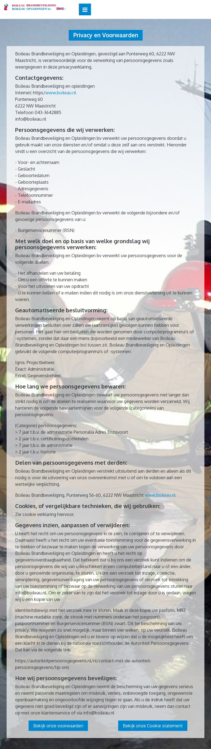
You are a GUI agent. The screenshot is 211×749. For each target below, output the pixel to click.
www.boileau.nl (60, 92)
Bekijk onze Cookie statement (153, 725)
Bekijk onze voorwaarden (58, 725)
